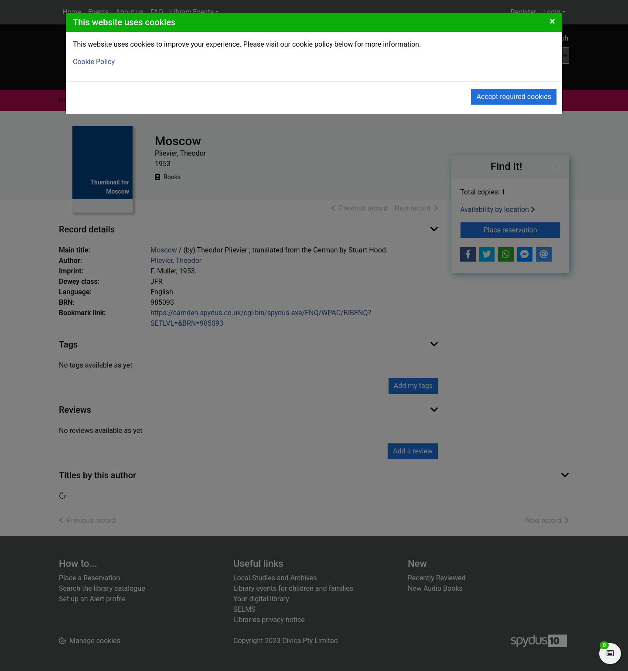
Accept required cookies (513, 96)
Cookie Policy (94, 62)
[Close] (552, 21)
